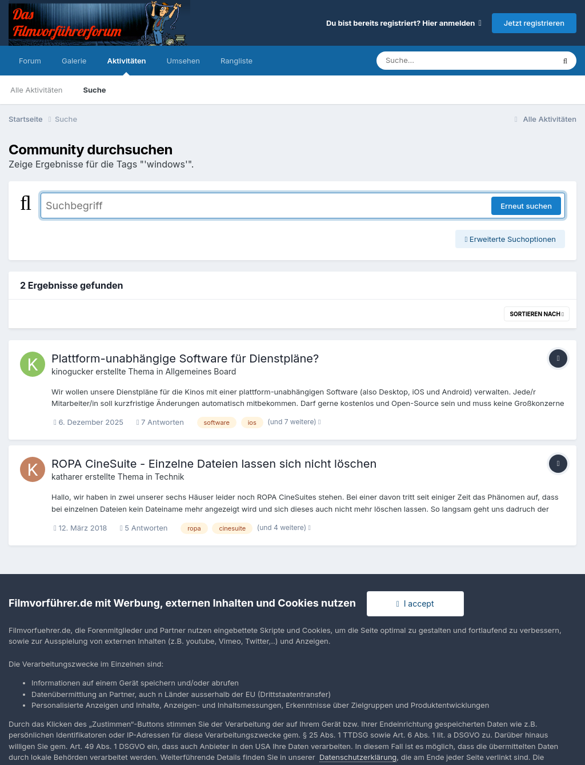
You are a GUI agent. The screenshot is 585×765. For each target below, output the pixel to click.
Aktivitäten (126, 65)
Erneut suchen (526, 205)
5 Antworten (144, 527)
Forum (30, 60)
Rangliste (237, 60)
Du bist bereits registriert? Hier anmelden (404, 22)
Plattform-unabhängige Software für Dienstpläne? (185, 358)
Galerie (74, 60)
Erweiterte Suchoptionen (510, 239)
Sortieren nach (537, 313)
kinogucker (72, 371)
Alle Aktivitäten (36, 89)
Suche (94, 89)
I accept (415, 603)
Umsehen (183, 60)
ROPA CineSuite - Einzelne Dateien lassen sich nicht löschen (213, 464)
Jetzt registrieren (534, 22)
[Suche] (442, 60)
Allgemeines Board (200, 371)
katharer (67, 476)
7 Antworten (160, 422)
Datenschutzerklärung (357, 757)
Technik (170, 476)
